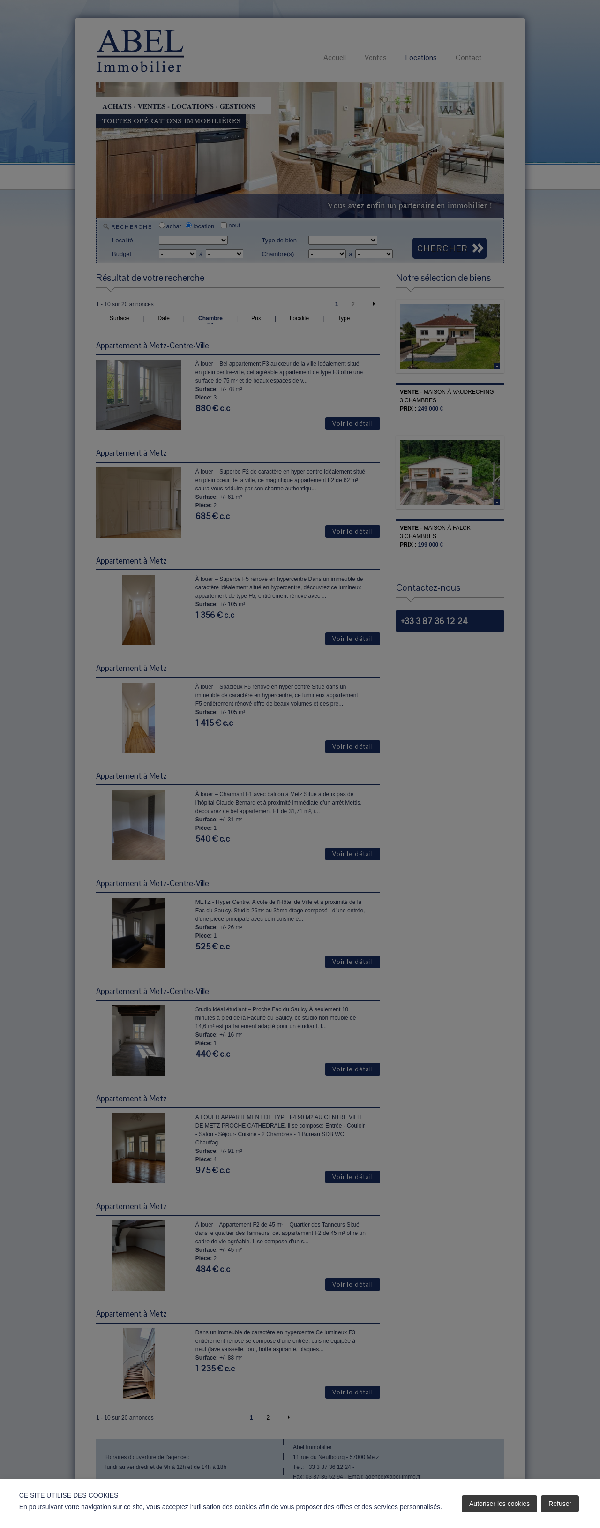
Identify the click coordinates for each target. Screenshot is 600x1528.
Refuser (559, 1503)
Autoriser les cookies (499, 1503)
